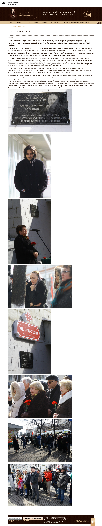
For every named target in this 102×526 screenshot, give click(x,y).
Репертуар (20, 22)
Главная (10, 26)
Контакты (65, 22)
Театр (11, 22)
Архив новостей (22, 26)
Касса (28, 22)
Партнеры (44, 22)
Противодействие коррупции (80, 22)
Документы (54, 22)
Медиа (36, 22)
